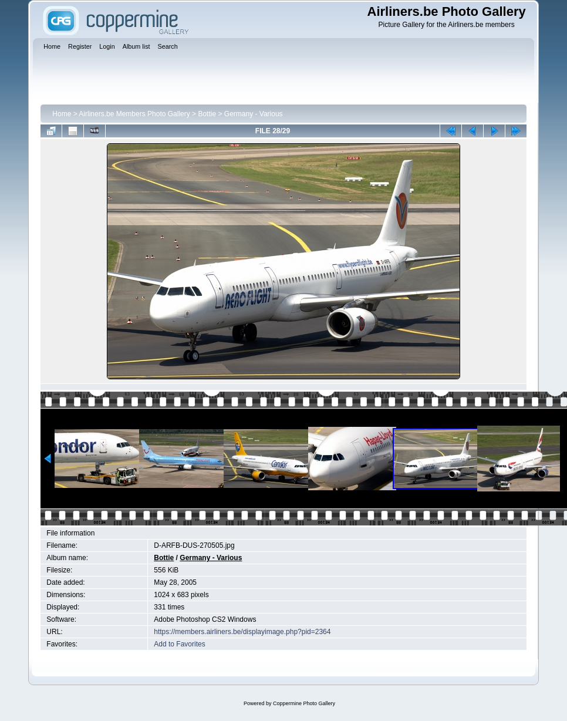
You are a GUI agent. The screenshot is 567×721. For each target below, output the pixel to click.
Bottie (207, 114)
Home (61, 114)
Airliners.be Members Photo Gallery (134, 114)
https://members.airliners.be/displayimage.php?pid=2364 (242, 632)
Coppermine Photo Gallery (304, 703)
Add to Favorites (179, 644)
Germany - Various (253, 114)
